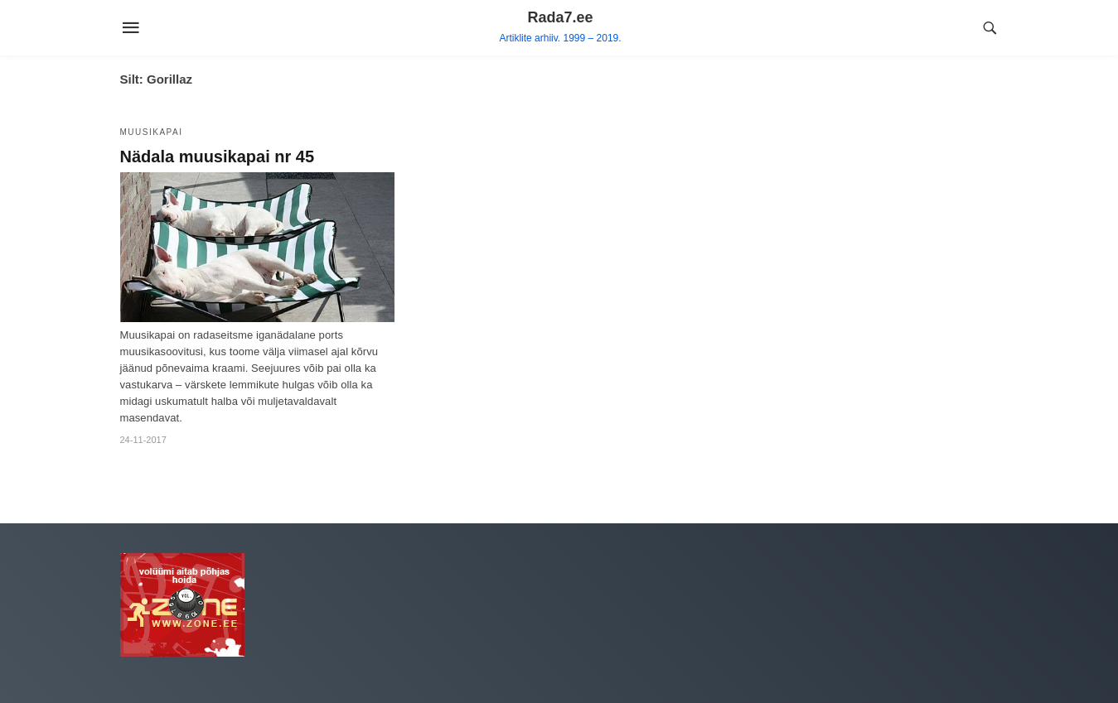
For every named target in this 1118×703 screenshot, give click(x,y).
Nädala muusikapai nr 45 (217, 156)
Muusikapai (151, 132)
